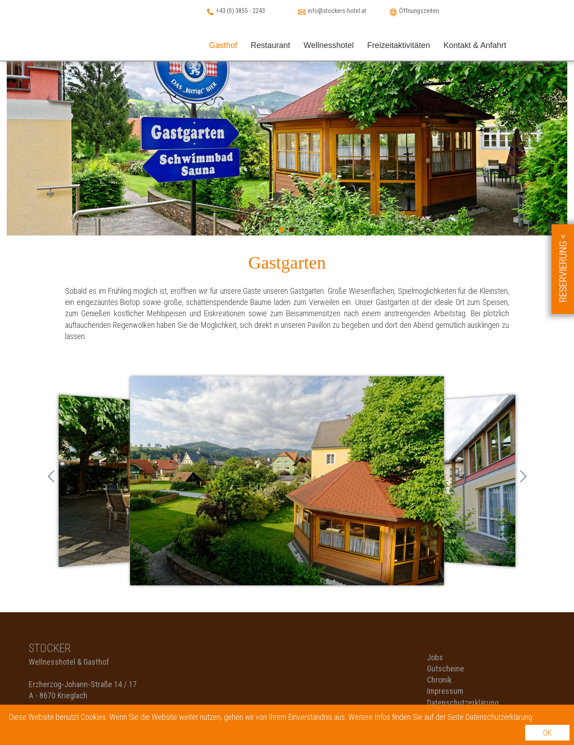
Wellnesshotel (329, 45)
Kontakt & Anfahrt (475, 45)
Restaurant (270, 45)
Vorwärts (523, 476)
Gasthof (223, 45)
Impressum (445, 691)
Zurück (51, 476)
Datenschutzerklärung (463, 702)
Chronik (439, 679)
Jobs (435, 657)
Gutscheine (445, 668)
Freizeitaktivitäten (398, 45)
